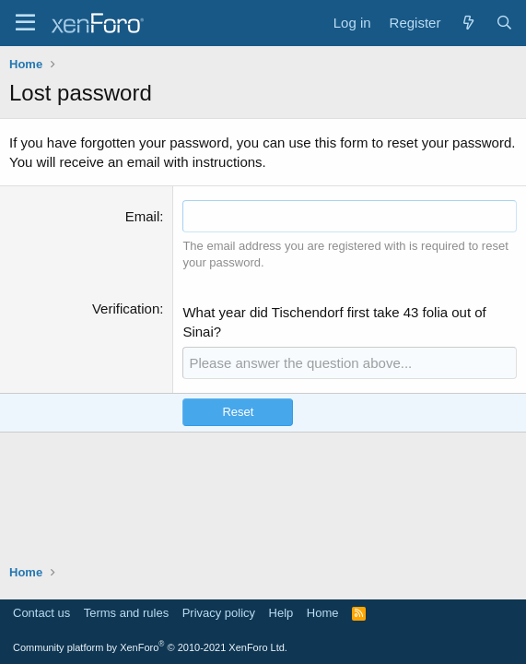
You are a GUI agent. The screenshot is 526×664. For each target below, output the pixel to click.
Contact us (41, 613)
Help (281, 613)
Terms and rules (126, 613)
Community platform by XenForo (150, 647)
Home (323, 613)
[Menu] (25, 23)
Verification (125, 308)
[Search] (504, 23)
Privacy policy (218, 613)
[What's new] (467, 23)
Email (142, 216)
